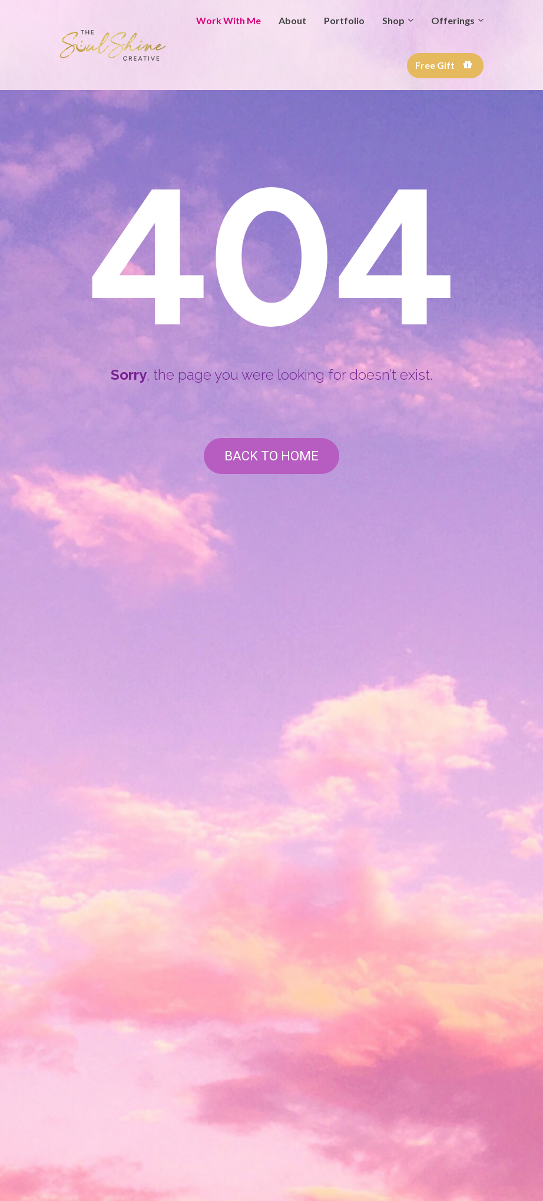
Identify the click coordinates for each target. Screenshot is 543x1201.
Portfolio (344, 20)
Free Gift (443, 65)
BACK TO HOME (271, 456)
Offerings (453, 20)
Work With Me (228, 20)
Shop (393, 20)
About (292, 20)
